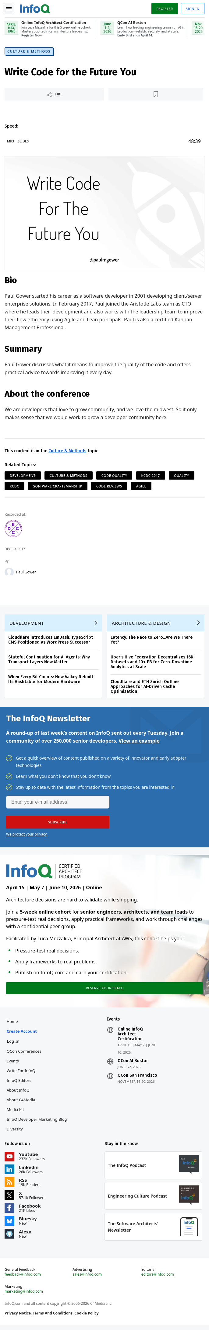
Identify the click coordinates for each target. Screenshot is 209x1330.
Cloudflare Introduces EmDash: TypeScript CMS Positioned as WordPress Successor (51, 641)
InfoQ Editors (19, 1083)
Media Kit (15, 1113)
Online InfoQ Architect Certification (130, 1037)
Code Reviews (109, 486)
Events (13, 1064)
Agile (141, 486)
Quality (182, 476)
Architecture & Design (141, 624)
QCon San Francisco (137, 1078)
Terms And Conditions (53, 1317)
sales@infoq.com (87, 1279)
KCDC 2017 (150, 476)
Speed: (12, 126)
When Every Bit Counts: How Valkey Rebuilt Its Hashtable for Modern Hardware (51, 681)
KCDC (14, 486)
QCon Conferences (24, 1054)
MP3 (10, 141)
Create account (22, 1034)
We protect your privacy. (27, 836)
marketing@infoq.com (24, 1296)
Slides (23, 141)
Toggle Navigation (9, 8)
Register (164, 8)
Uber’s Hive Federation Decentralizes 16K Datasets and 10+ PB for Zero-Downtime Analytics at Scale (152, 663)
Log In (13, 1044)
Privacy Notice (18, 1317)
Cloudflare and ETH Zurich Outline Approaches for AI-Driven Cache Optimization (145, 688)
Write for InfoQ (21, 1074)
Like (59, 94)
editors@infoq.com (157, 1279)
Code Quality (115, 476)
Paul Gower (26, 572)
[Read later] (156, 94)
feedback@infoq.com (23, 1279)
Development (23, 476)
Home (12, 1024)
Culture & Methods (29, 52)
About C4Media (21, 1103)
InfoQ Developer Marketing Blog (37, 1122)
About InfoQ (18, 1093)
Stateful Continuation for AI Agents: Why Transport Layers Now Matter (49, 661)
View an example (139, 742)
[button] (57, 824)
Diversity (15, 1132)
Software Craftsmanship (58, 486)
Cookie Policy (87, 1317)
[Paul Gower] (9, 572)
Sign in (192, 8)
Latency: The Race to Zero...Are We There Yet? (152, 641)
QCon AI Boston (133, 1064)
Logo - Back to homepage (35, 7)
